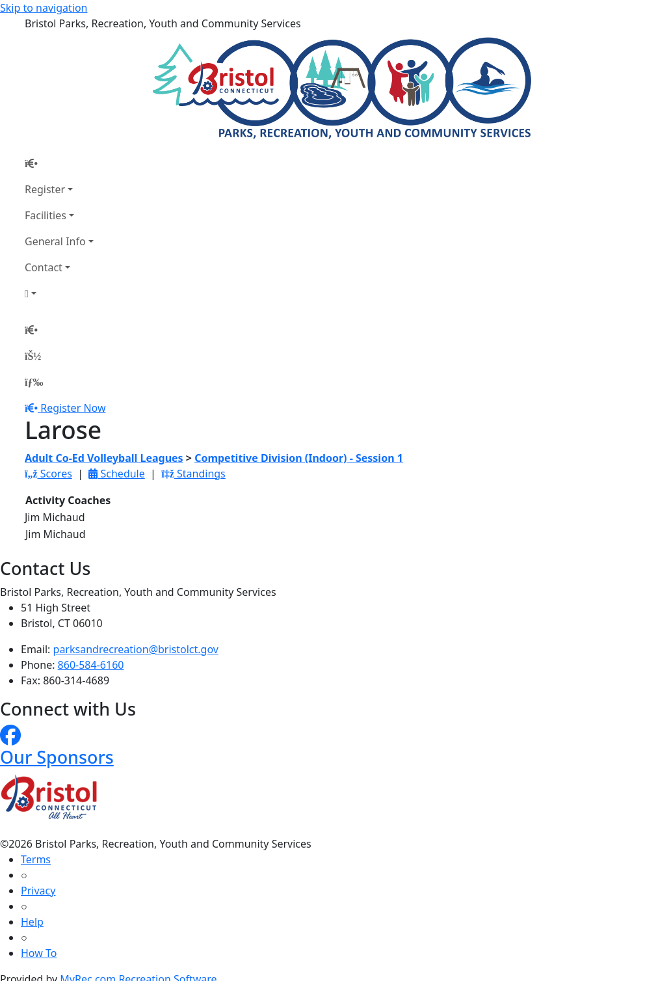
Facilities (45, 215)
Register (45, 189)
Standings (193, 473)
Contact (43, 267)
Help (32, 922)
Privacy (38, 890)
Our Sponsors (57, 757)
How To (39, 953)
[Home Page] (59, 163)
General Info (55, 241)
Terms (36, 859)
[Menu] (34, 382)
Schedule (116, 473)
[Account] (59, 293)
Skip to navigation (43, 8)
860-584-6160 (91, 665)
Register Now (72, 408)
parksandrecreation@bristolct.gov (135, 649)
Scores (48, 473)
